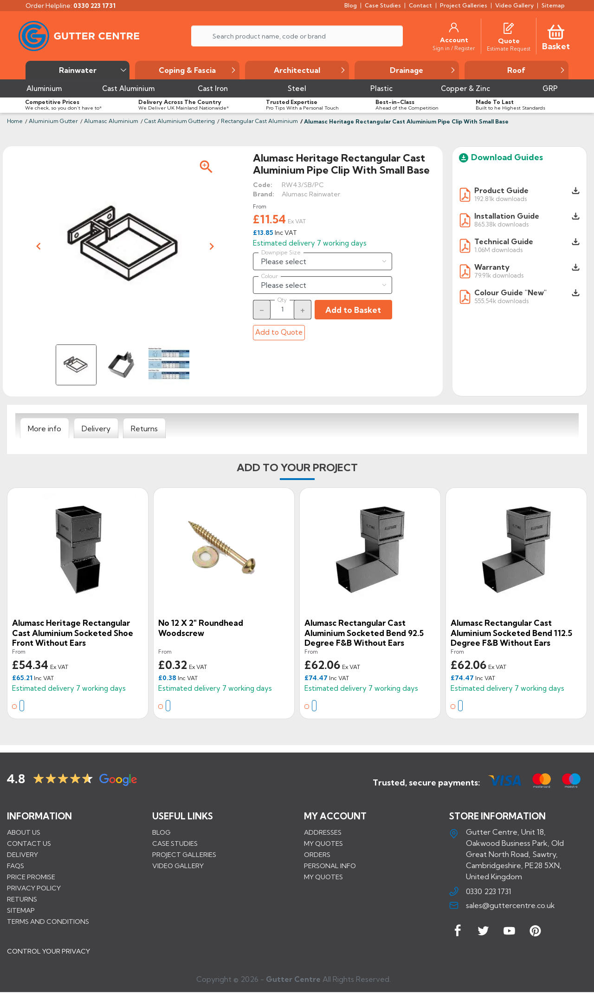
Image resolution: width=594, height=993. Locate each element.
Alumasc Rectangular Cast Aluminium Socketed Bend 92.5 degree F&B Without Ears (364, 633)
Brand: (263, 194)
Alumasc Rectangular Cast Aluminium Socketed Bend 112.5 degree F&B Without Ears (511, 633)
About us (23, 832)
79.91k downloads (498, 275)
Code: (262, 185)
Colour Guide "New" (510, 292)
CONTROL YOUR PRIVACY (48, 952)
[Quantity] (282, 309)
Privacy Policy (34, 888)
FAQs (15, 866)
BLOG (161, 832)
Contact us (29, 843)
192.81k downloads (500, 198)
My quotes (323, 843)
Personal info (330, 866)
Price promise (31, 877)
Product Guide (501, 190)
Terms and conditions (48, 921)
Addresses (323, 832)
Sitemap (21, 910)
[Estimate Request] (508, 48)
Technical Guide (503, 241)
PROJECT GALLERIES (184, 854)
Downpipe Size (281, 252)
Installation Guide (506, 216)
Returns (22, 899)
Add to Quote (279, 332)
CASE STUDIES (175, 843)
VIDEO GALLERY (178, 866)
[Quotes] (509, 27)
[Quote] (509, 41)
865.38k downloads (501, 224)
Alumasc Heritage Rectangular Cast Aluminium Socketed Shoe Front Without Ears (72, 633)
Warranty (492, 267)
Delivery (22, 854)
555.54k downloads (501, 300)
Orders (317, 854)
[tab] (44, 428)
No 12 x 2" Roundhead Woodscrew (200, 628)
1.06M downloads (498, 249)
